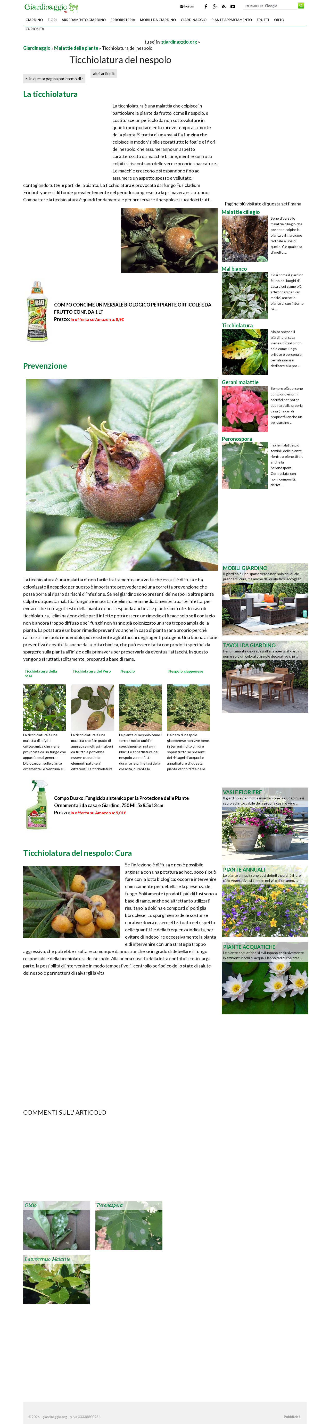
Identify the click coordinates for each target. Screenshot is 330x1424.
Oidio (30, 1205)
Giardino (34, 20)
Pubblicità (292, 1417)
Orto (279, 20)
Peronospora (110, 1205)
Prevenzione (45, 365)
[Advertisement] (83, 42)
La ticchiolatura (50, 93)
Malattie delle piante (76, 48)
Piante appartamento (231, 20)
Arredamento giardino (84, 20)
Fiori (52, 20)
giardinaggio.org (179, 42)
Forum (187, 6)
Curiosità (35, 29)
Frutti (263, 20)
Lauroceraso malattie (47, 1259)
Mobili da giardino (158, 20)
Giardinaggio (194, 20)
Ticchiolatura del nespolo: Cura (77, 852)
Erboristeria (123, 20)
